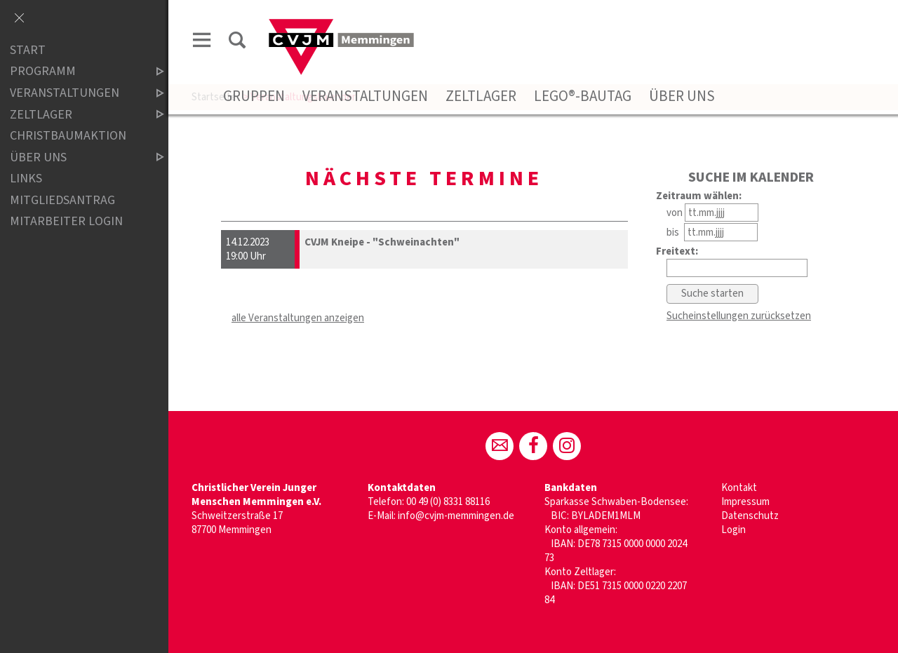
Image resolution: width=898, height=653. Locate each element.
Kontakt (739, 487)
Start (28, 50)
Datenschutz (750, 516)
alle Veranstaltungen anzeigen (298, 318)
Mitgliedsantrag (62, 200)
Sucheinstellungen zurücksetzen (738, 316)
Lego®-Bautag (582, 96)
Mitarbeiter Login (66, 222)
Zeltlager (480, 96)
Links (26, 178)
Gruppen (254, 96)
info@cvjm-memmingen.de (456, 516)
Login (733, 530)
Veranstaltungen (365, 96)
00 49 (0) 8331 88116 (448, 501)
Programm (75, 72)
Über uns (682, 96)
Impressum (745, 501)
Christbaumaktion (68, 136)
